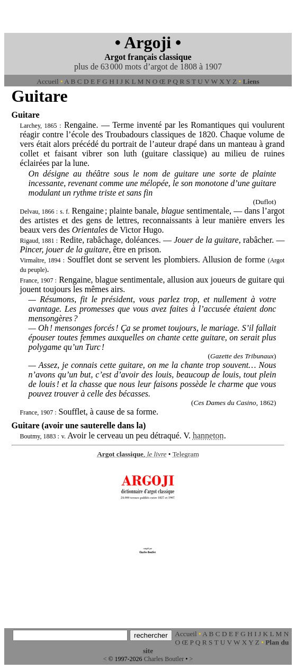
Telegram (186, 454)
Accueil (47, 81)
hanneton (208, 435)
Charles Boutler (164, 659)
